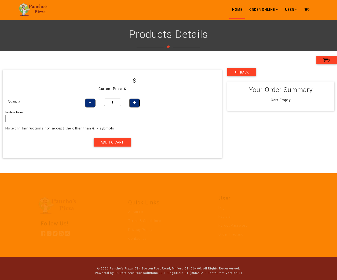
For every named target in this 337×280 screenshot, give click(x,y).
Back (241, 72)
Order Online (263, 9)
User (291, 9)
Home (237, 9)
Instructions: (15, 112)
